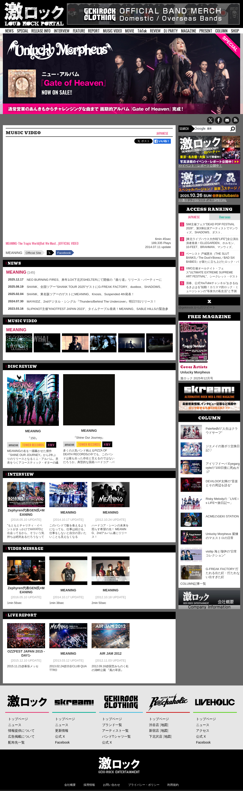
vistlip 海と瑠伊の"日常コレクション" (221, 553)
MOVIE (129, 31)
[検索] (212, 128)
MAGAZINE (188, 31)
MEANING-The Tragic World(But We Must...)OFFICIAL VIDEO (42, 243)
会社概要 (70, 784)
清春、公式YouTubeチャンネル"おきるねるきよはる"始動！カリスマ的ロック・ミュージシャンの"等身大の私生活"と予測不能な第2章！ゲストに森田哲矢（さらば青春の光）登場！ (212, 287)
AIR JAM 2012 (111, 653)
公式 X (60, 736)
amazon (13, 444)
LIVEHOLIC (215, 702)
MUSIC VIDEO (112, 31)
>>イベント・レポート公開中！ (200, 165)
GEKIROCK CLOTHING (121, 702)
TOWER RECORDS (33, 445)
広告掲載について (21, 736)
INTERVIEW (62, 31)
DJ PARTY (171, 31)
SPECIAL (22, 31)
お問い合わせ (111, 784)
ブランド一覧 (112, 725)
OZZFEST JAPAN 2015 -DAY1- (26, 653)
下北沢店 (155, 736)
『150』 (33, 438)
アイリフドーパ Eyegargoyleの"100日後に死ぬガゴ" (223, 468)
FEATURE (79, 31)
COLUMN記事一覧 (193, 583)
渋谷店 (154, 725)
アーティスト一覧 (115, 730)
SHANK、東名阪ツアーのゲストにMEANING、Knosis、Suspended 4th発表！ (80, 294)
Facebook (64, 253)
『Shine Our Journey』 (89, 437)
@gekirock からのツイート (196, 307)
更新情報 (61, 730)
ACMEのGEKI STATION (222, 516)
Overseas (224, 216)
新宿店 (154, 730)
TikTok (142, 31)
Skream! (74, 702)
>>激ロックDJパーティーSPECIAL (202, 200)
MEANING (14, 253)
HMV (51, 444)
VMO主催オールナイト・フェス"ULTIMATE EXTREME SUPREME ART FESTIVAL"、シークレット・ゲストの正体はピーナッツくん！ (212, 272)
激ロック (27, 702)
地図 (164, 725)
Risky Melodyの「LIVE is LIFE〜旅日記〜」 (222, 501)
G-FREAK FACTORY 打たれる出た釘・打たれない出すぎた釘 (223, 573)
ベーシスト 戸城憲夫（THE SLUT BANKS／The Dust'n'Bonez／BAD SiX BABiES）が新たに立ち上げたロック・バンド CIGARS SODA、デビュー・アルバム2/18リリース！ (212, 258)
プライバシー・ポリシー (143, 784)
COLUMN (221, 31)
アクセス (202, 730)
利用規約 (173, 784)
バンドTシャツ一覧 (116, 736)
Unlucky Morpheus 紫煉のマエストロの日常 (222, 536)
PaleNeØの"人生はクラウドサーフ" (222, 430)
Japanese (162, 133)
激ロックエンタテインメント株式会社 (119, 765)
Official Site (33, 253)
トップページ (18, 719)
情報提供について (21, 730)
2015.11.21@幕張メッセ (22, 666)
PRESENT (205, 31)
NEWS (9, 31)
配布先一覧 (16, 742)
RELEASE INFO (41, 31)
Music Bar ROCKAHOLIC (168, 702)
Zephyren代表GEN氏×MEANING (26, 512)
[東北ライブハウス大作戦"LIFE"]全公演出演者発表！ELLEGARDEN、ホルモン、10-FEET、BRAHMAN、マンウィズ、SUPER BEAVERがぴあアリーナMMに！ (212, 243)
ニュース (14, 725)
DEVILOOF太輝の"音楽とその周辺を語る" (222, 483)
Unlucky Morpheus (195, 372)
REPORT (94, 31)
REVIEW (155, 31)
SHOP (235, 31)
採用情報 (89, 784)
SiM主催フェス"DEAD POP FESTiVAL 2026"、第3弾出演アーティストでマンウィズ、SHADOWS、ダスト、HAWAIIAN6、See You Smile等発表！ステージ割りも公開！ (212, 228)
